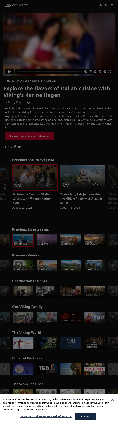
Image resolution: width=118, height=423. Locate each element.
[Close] (112, 401)
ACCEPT (85, 417)
